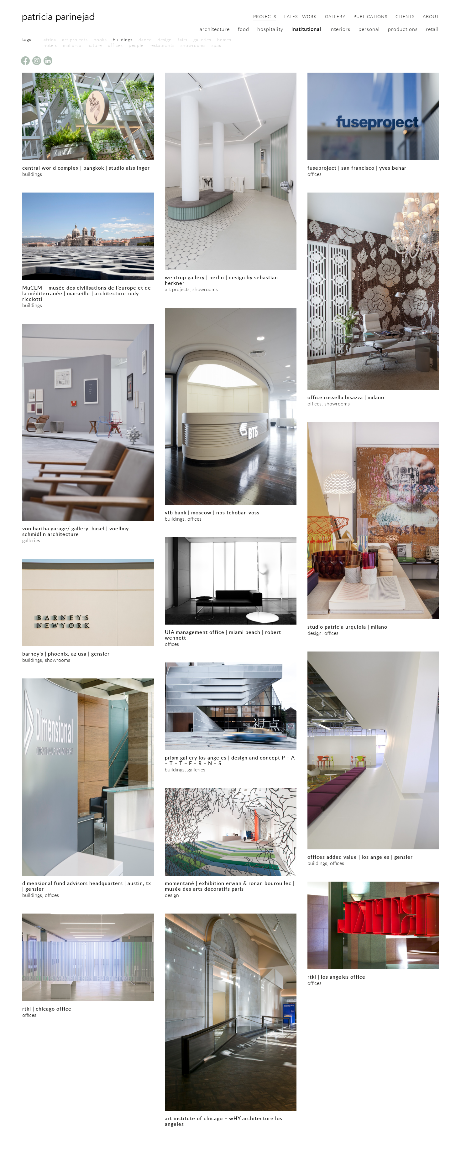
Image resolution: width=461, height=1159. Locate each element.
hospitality (270, 29)
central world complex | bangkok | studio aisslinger (86, 167)
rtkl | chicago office (46, 1008)
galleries (202, 40)
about (431, 16)
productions (403, 29)
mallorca (72, 45)
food (243, 29)
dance (145, 40)
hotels (50, 45)
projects (264, 16)
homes (224, 40)
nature (94, 45)
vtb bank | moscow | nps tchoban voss (212, 512)
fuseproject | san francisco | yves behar (356, 167)
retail (432, 29)
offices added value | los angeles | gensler (360, 856)
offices (115, 45)
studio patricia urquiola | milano (347, 626)
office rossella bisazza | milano (345, 397)
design (165, 40)
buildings (123, 40)
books (100, 40)
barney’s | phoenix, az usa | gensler (66, 653)
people (136, 45)
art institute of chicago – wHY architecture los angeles (223, 1121)
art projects (75, 40)
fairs (182, 40)
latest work (300, 16)
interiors (339, 29)
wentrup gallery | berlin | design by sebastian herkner (221, 280)
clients (405, 16)
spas (216, 45)
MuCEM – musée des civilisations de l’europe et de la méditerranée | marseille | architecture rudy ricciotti (86, 293)
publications (370, 16)
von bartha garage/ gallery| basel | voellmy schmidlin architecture (75, 531)
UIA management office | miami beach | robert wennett (223, 635)
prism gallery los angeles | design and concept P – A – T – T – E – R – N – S (230, 760)
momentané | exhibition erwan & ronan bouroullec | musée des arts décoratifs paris (230, 886)
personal (369, 29)
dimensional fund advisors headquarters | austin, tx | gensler (86, 886)
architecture (215, 29)
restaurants (162, 45)
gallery (335, 16)
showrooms (193, 45)
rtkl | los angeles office (336, 976)
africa (50, 40)
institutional (306, 29)
